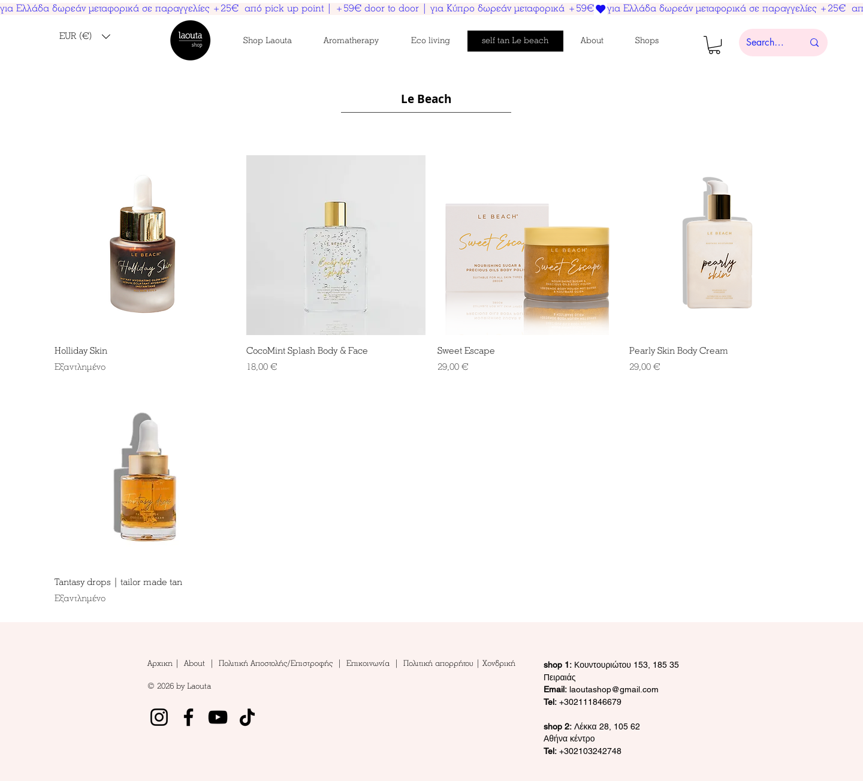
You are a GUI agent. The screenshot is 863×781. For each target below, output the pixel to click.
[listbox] (85, 37)
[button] (85, 37)
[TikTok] (247, 717)
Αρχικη (161, 663)
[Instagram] (159, 717)
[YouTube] (218, 717)
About (197, 663)
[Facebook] (188, 717)
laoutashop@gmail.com (601, 689)
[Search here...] (765, 42)
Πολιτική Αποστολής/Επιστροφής (276, 663)
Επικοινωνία (370, 663)
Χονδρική (498, 663)
